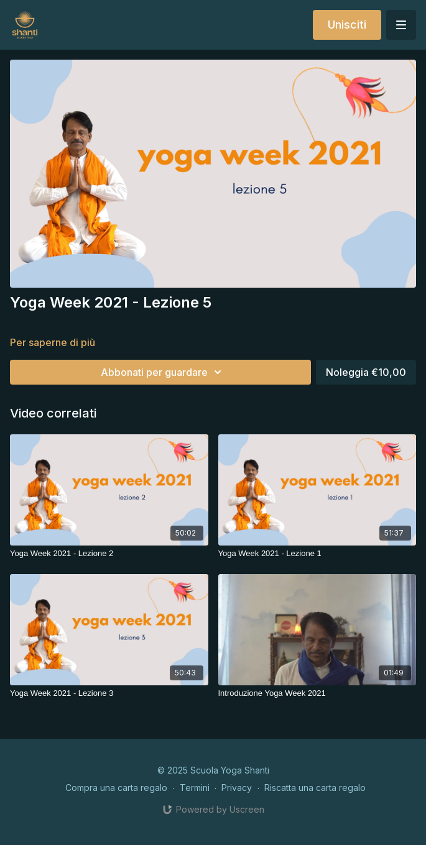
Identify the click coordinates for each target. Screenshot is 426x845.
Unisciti (347, 24)
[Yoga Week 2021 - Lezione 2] (109, 553)
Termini (195, 787)
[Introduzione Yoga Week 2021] (317, 693)
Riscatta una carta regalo (315, 787)
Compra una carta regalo (116, 787)
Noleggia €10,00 (366, 372)
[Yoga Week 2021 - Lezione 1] (317, 553)
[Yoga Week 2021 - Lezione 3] (109, 693)
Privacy (236, 787)
